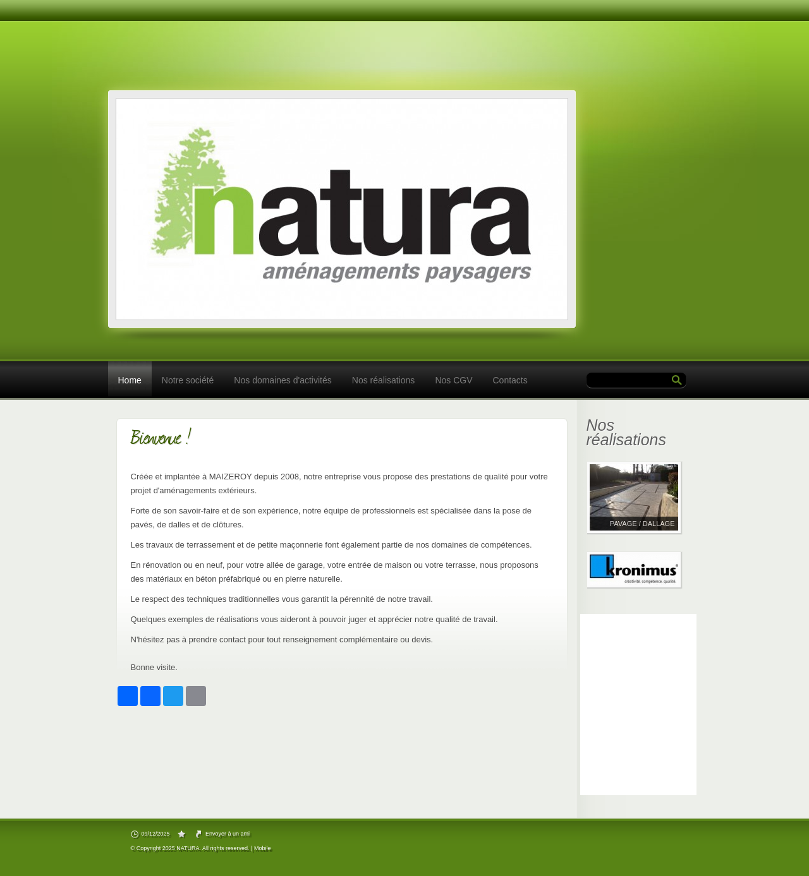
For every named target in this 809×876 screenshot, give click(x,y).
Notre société (188, 380)
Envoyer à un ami (227, 834)
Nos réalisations (383, 380)
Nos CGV (453, 380)
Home (130, 380)
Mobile (262, 848)
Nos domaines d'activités (282, 380)
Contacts (510, 380)
